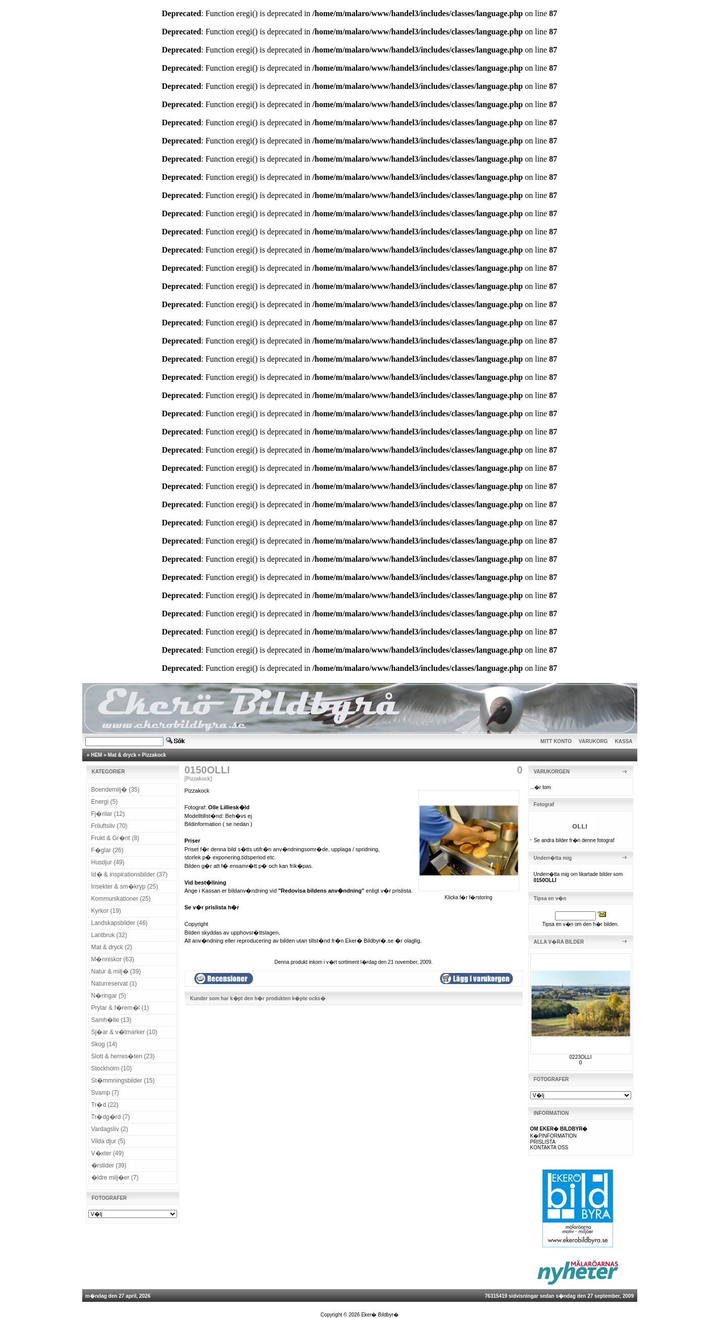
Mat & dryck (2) (111, 947)
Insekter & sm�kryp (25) (124, 886)
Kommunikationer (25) (121, 898)
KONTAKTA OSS (549, 1147)
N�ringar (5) (108, 995)
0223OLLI (581, 1057)
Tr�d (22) (105, 1104)
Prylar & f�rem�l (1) (120, 1007)
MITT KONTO (556, 741)
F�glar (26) (107, 850)
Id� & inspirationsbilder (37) (129, 874)
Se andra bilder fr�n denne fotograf (574, 840)
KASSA (624, 741)
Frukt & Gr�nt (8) (115, 838)
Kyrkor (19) (106, 910)
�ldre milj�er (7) (115, 1177)
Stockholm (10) (111, 1068)
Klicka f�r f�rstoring (468, 894)
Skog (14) (104, 1044)
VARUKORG (593, 741)
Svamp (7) (105, 1092)
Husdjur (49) (108, 862)
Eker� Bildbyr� (380, 1314)
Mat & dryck (122, 755)
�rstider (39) (109, 1165)
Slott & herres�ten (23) (123, 1056)
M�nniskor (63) (112, 959)
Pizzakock (154, 755)
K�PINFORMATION (553, 1136)
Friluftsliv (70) (109, 825)
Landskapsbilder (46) (119, 922)
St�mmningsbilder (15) (123, 1080)
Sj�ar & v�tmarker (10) (124, 1032)
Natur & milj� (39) (116, 971)
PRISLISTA (543, 1142)
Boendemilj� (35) (115, 789)
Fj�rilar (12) (108, 813)
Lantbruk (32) (109, 935)
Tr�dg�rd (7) (110, 1116)
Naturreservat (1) (114, 983)
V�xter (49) (107, 1153)
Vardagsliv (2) (109, 1129)
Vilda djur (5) (108, 1141)
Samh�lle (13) (111, 1019)
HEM (96, 755)
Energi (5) (104, 801)
